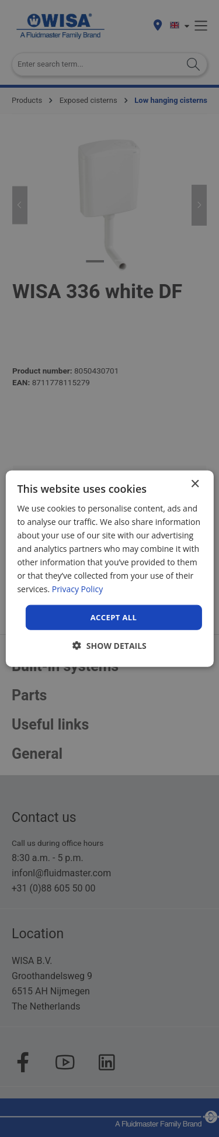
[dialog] (109, 568)
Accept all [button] (114, 616)
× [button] (194, 483)
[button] (109, 645)
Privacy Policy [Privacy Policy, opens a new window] (77, 589)
